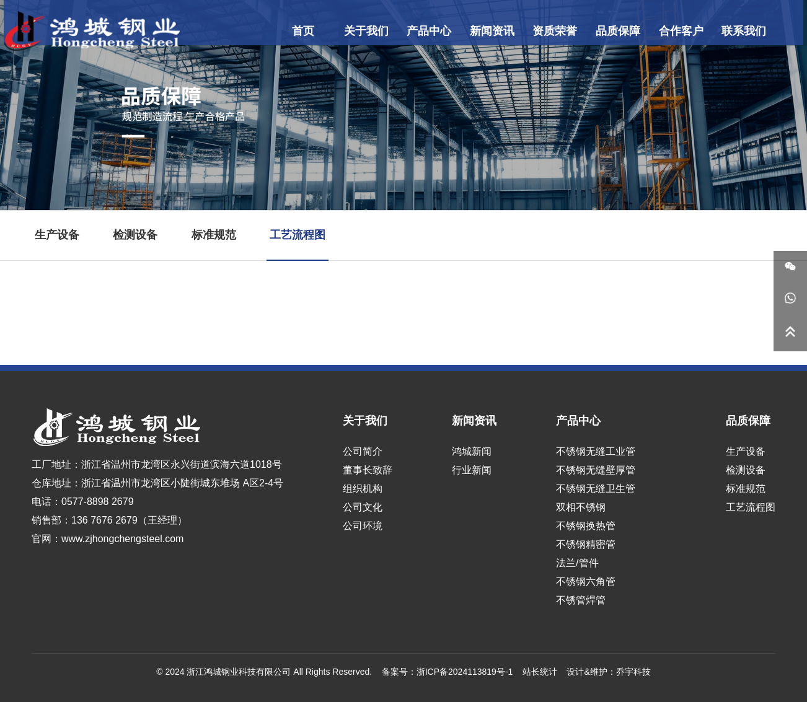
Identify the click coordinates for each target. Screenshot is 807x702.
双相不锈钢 (581, 507)
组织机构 (362, 488)
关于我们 (368, 31)
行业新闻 (472, 470)
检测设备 (135, 235)
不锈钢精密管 (585, 544)
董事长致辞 (367, 470)
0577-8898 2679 (97, 501)
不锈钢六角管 (585, 581)
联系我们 (720, 31)
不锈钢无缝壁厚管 (595, 470)
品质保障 (603, 31)
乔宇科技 (633, 672)
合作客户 (661, 31)
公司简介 (362, 451)
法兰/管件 (577, 563)
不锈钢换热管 (585, 525)
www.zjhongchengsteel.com (122, 538)
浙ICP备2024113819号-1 (465, 672)
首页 (310, 31)
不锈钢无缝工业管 (595, 451)
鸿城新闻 (472, 451)
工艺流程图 (297, 235)
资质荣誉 (544, 31)
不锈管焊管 (581, 600)
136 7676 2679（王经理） (129, 520)
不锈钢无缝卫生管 (595, 488)
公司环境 (362, 525)
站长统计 (540, 672)
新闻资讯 (486, 31)
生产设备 (57, 235)
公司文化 (362, 507)
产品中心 (427, 31)
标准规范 (214, 235)
